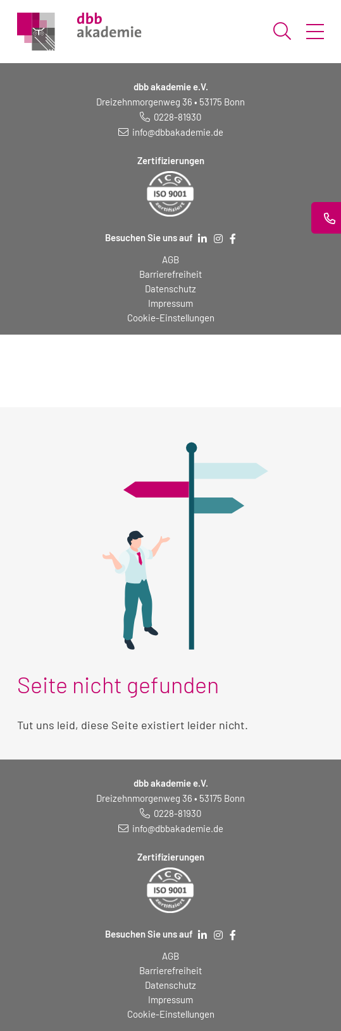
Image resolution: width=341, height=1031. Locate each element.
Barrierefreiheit (170, 274)
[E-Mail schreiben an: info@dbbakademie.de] (170, 132)
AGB (170, 259)
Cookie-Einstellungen (170, 317)
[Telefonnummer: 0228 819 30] (170, 116)
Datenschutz (170, 288)
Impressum (170, 303)
